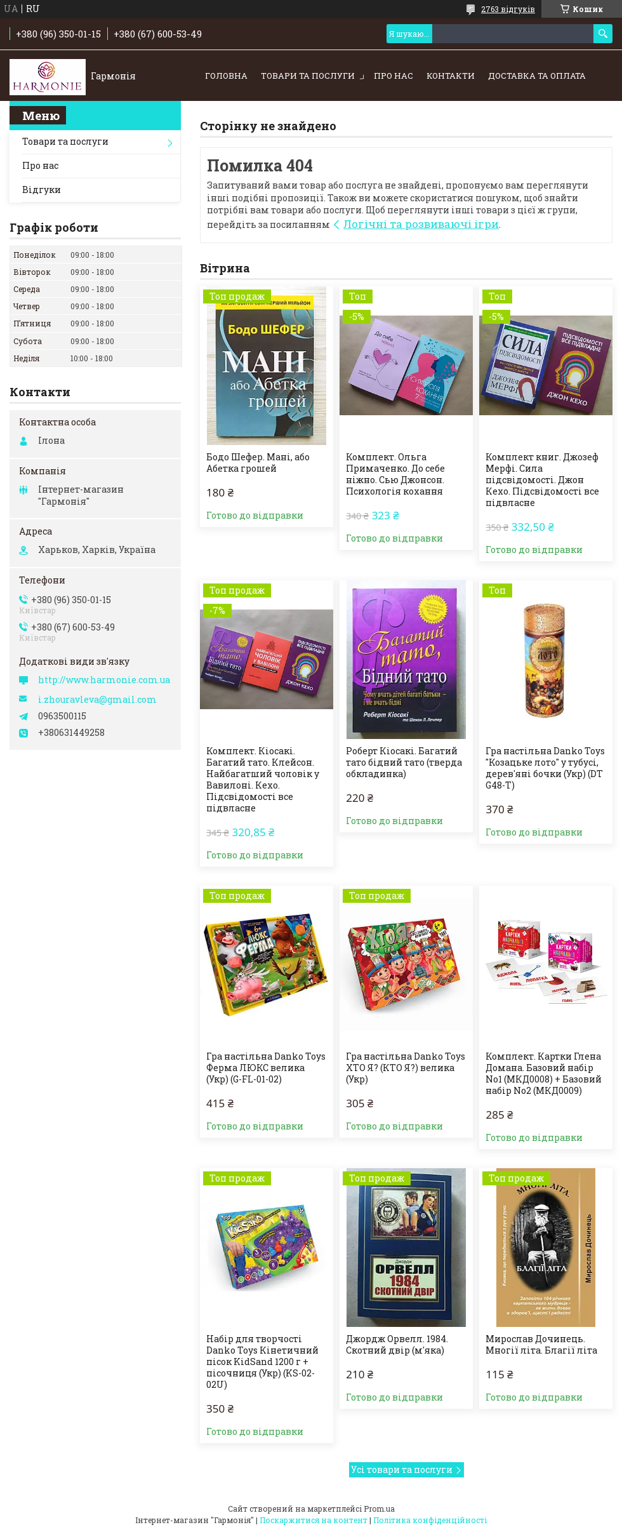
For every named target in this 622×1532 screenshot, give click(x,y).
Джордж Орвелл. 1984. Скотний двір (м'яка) (397, 1344)
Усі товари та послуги (402, 1469)
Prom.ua (379, 1508)
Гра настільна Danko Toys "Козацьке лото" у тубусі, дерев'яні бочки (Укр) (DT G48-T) (545, 768)
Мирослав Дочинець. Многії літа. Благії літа (541, 1344)
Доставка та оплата (537, 75)
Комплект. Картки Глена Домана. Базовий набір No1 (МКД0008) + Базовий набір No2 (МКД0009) (544, 1073)
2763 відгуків (508, 9)
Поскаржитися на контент (313, 1520)
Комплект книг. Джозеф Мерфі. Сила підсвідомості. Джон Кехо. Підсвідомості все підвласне (542, 480)
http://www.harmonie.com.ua (104, 680)
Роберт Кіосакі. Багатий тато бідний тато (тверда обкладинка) (404, 762)
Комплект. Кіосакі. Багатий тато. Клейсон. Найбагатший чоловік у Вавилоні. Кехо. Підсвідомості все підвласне (262, 779)
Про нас (393, 75)
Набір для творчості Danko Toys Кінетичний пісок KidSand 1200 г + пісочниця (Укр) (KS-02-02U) (262, 1361)
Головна (226, 75)
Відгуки (41, 189)
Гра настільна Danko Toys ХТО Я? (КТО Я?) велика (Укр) (405, 1068)
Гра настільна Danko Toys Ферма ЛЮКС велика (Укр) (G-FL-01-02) (266, 1068)
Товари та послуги (308, 75)
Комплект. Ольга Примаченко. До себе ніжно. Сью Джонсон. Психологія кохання (395, 474)
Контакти (451, 75)
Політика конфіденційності (430, 1520)
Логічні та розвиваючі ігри (421, 223)
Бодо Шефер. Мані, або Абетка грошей (258, 462)
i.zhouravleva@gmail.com (97, 699)
